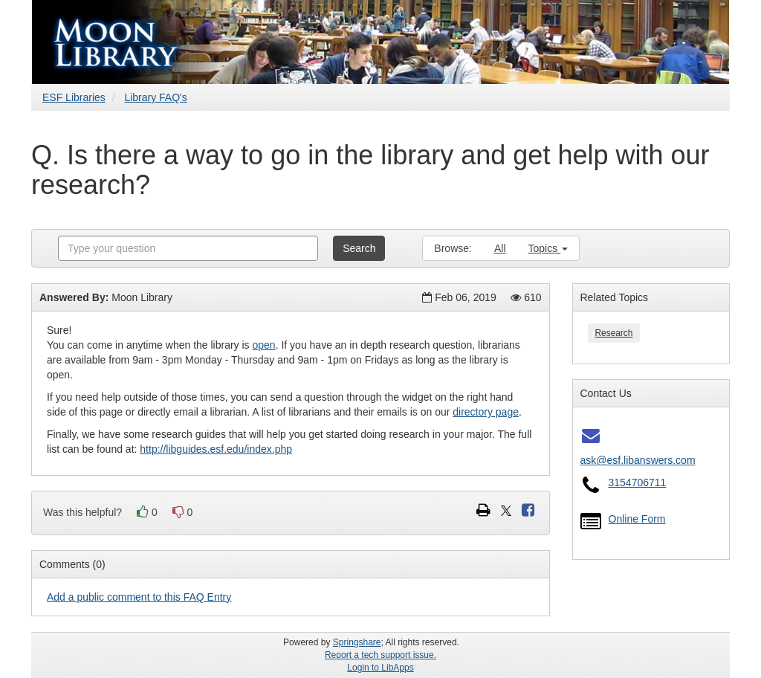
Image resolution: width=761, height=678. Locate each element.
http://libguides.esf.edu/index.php (216, 449)
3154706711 (638, 482)
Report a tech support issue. (380, 655)
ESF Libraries (74, 97)
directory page (486, 412)
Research (614, 333)
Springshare (357, 642)
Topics (548, 248)
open (264, 345)
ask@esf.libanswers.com (638, 460)
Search (359, 248)
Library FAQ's (155, 97)
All (500, 248)
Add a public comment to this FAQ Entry (139, 597)
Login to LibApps (380, 667)
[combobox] (188, 248)
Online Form (637, 519)
